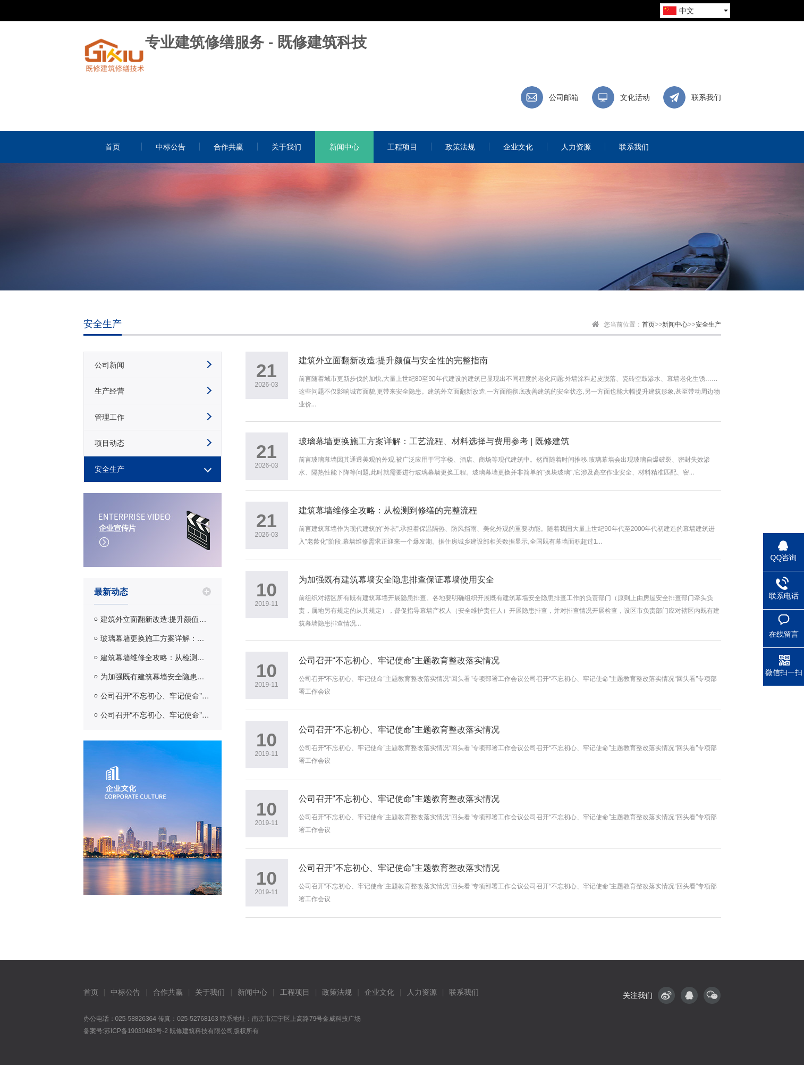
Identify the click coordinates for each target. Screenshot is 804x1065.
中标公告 (125, 992)
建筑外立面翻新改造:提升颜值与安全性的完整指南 (155, 619)
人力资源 (422, 992)
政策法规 (337, 992)
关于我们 (210, 992)
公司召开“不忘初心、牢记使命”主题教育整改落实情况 (155, 696)
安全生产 (708, 324)
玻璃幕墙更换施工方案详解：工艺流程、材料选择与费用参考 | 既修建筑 (155, 638)
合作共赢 (168, 992)
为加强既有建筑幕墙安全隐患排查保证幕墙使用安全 (155, 676)
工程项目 (295, 992)
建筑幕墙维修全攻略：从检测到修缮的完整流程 (155, 657)
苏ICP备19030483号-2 (136, 1031)
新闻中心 (675, 324)
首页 (648, 324)
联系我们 (706, 97)
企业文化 (379, 992)
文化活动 (635, 97)
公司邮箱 (564, 97)
